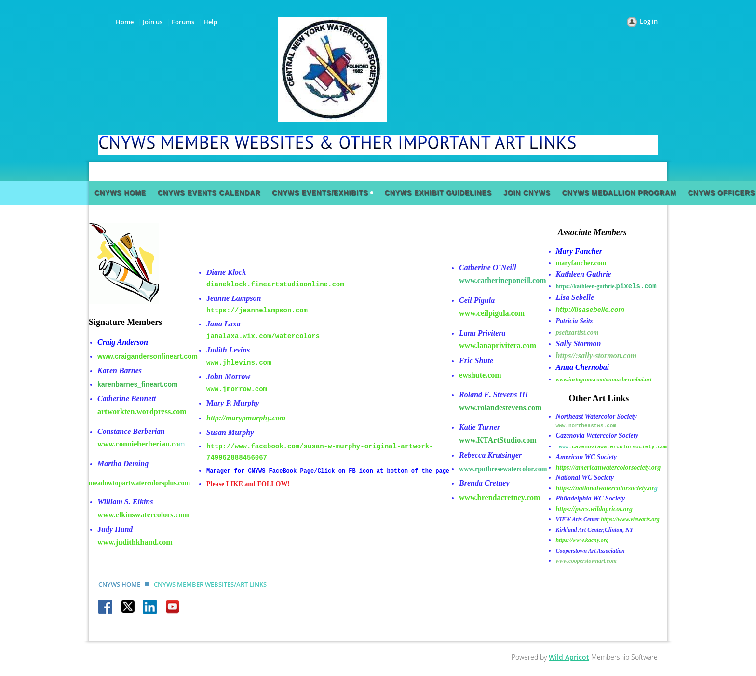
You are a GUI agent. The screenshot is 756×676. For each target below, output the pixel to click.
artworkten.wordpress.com (142, 411)
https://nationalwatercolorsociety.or (605, 488)
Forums (183, 21)
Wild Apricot (569, 657)
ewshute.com (480, 375)
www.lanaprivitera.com (497, 345)
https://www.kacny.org (582, 540)
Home (125, 21)
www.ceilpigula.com (492, 313)
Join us (152, 21)
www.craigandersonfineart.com (147, 356)
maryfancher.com (581, 263)
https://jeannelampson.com (257, 310)
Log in (649, 21)
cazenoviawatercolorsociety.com (619, 447)
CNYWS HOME (119, 584)
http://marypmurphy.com (245, 418)
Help (210, 21)
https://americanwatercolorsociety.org (608, 467)
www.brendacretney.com (499, 497)
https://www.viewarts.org (630, 519)
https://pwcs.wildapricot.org (594, 509)
